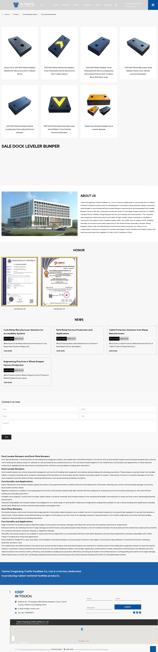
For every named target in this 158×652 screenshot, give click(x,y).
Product (16, 14)
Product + (66, 5)
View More (8, 351)
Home (56, 5)
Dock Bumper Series (30, 14)
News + (98, 5)
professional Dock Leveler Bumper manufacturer (113, 208)
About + (77, 5)
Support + (88, 5)
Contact (108, 5)
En (42, 5)
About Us (149, 573)
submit (127, 607)
